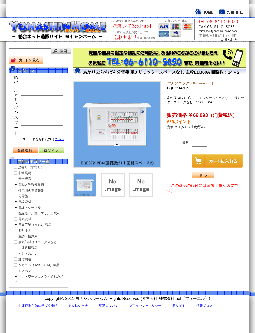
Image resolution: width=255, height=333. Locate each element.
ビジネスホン (28, 253)
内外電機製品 (28, 248)
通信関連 (24, 259)
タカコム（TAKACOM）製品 (39, 265)
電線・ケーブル (29, 207)
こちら (59, 139)
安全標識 (24, 179)
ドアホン (24, 271)
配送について (108, 305)
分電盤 (23, 196)
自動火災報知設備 (31, 184)
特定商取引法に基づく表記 (38, 305)
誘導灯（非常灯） (31, 167)
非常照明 (24, 173)
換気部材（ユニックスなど (37, 242)
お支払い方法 (78, 305)
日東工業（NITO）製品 (35, 225)
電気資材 (24, 219)
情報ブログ (204, 305)
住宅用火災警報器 (31, 190)
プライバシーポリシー (145, 305)
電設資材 (24, 202)
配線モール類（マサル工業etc (39, 213)
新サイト (178, 305)
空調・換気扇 (28, 236)
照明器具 (24, 230)
